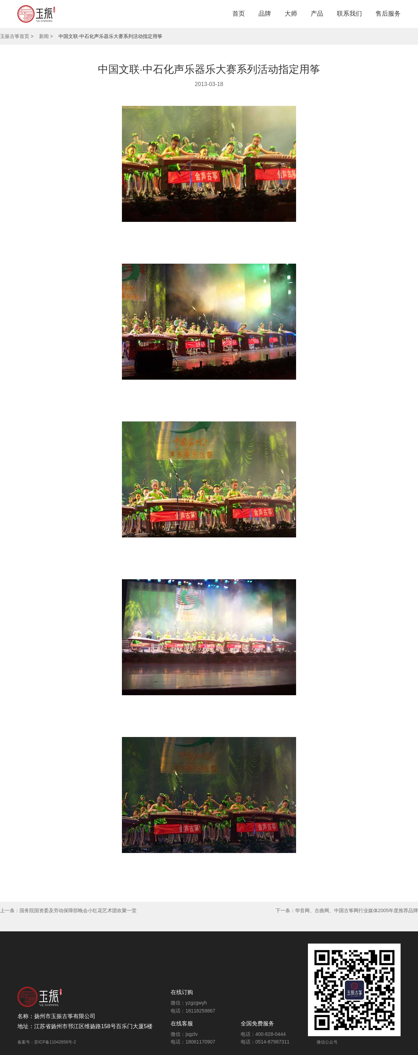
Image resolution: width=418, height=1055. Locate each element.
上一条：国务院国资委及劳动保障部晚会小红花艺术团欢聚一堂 (68, 910)
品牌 (264, 13)
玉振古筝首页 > (16, 36)
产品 (317, 13)
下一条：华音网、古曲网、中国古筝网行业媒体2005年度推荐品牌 (347, 910)
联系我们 (349, 13)
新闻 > (46, 36)
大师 (291, 13)
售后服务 (388, 13)
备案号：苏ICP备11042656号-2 (46, 1042)
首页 (238, 13)
